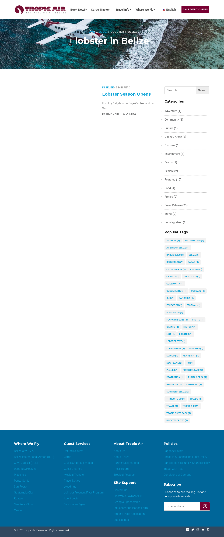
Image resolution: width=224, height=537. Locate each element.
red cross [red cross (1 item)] (174, 384)
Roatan (18, 498)
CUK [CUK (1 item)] (170, 298)
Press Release (173, 205)
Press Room (121, 468)
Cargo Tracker (100, 9)
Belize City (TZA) (24, 451)
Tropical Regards (124, 474)
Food (167, 188)
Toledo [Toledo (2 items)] (196, 399)
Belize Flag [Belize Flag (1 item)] (174, 262)
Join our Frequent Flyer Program (84, 492)
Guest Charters (73, 468)
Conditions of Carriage (177, 474)
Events (168, 162)
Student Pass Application (129, 514)
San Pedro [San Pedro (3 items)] (194, 384)
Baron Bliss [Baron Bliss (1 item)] (175, 255)
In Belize (108, 87)
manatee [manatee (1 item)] (196, 348)
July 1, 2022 (129, 114)
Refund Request (73, 451)
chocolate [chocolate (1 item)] (192, 276)
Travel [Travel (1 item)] (172, 406)
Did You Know (173, 136)
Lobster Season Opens (127, 94)
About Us (119, 451)
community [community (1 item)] (174, 283)
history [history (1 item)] (189, 327)
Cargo (67, 457)
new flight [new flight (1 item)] (191, 355)
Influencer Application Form (131, 508)
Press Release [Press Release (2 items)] (193, 370)
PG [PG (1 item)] (190, 363)
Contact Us (120, 490)
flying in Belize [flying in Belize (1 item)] (177, 319)
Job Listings (121, 519)
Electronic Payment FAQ (128, 496)
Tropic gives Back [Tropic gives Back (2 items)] (178, 413)
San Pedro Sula (23, 504)
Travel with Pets (173, 468)
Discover (169, 145)
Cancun (18, 510)
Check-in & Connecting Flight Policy (185, 457)
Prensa (168, 196)
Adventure (170, 111)
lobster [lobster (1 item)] (185, 334)
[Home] (90, 32)
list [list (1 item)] (170, 334)
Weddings (70, 486)
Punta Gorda (22, 480)
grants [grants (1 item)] (172, 327)
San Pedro (20, 486)
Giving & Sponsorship (127, 502)
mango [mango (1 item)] (172, 355)
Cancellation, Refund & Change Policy (187, 462)
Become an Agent (75, 504)
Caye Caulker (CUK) (26, 462)
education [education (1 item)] (174, 305)
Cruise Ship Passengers (78, 462)
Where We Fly (144, 9)
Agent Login (71, 498)
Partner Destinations (126, 462)
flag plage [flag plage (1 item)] (174, 312)
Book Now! (77, 9)
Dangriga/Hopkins (25, 468)
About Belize (121, 457)
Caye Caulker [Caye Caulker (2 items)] (176, 269)
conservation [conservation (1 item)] (176, 291)
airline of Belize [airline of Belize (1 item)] (177, 247)
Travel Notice (72, 480)
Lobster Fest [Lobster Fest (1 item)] (175, 341)
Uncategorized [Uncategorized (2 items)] (177, 420)
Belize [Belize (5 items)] (194, 255)
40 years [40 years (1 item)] (173, 240)
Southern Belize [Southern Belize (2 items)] (177, 391)
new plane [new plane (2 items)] (174, 363)
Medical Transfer (74, 474)
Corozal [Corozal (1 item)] (198, 291)
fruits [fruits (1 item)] (198, 319)
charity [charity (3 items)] (172, 276)
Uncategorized (173, 222)
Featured (169, 179)
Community (171, 119)
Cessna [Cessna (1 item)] (196, 269)
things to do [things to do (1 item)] (175, 399)
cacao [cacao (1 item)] (193, 262)
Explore (169, 171)
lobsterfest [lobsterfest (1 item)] (175, 348)
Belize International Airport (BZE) (34, 457)
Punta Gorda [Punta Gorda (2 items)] (197, 377)
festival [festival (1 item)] (193, 305)
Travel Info (123, 9)
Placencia (20, 474)
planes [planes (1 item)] (172, 370)
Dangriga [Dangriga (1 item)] (186, 298)
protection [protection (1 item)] (175, 377)
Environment (172, 154)
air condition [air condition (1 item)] (194, 240)
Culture (168, 128)
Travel (168, 213)
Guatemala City (23, 492)
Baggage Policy (173, 451)
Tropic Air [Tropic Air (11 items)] (191, 406)
